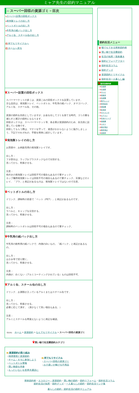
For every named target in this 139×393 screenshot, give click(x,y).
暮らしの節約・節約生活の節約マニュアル (70, 389)
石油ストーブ (105, 118)
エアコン (104, 116)
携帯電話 (104, 130)
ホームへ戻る (14, 48)
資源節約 (28, 332)
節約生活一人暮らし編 (112, 79)
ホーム (18, 332)
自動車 (103, 133)
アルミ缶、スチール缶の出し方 (22, 35)
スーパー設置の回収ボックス (21, 16)
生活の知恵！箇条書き (112, 56)
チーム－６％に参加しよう (21, 359)
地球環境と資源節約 (18, 356)
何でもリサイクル (52, 358)
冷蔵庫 (103, 86)
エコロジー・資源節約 (49, 380)
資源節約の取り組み (18, 352)
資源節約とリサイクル (112, 74)
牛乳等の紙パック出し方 (19, 30)
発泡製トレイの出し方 (18, 21)
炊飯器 (103, 95)
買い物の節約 (71, 380)
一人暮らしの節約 (75, 383)
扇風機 (103, 121)
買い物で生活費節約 (110, 52)
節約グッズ (106, 70)
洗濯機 (103, 98)
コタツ (103, 124)
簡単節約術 (30, 380)
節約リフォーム (88, 380)
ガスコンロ (104, 113)
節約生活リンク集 (96, 383)
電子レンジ (104, 101)
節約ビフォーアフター (112, 61)
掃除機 (103, 107)
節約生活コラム (108, 65)
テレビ (103, 92)
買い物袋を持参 (16, 366)
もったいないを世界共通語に (23, 370)
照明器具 (104, 104)
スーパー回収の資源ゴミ (55, 361)
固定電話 (104, 127)
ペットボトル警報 (17, 363)
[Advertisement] (48, 69)
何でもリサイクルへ (17, 43)
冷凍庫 (103, 89)
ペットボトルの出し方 (18, 25)
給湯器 (103, 110)
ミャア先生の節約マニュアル (69, 2)
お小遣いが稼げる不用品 (55, 365)
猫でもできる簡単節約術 (113, 47)
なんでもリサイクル (46, 332)
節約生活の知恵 (42, 383)
